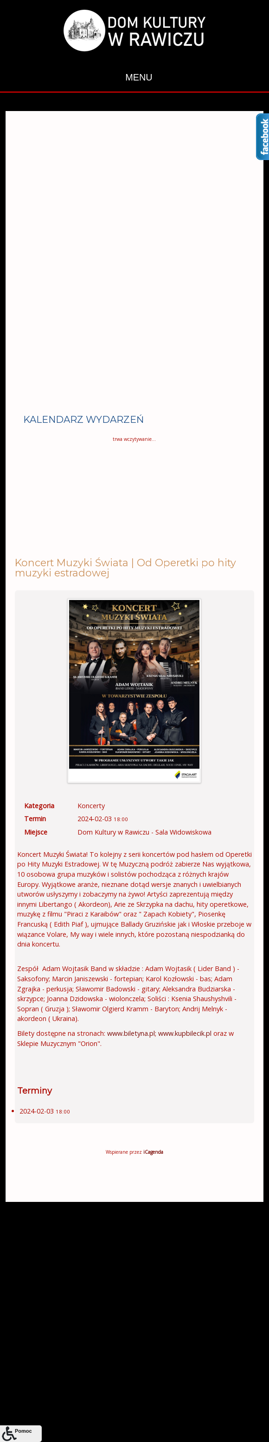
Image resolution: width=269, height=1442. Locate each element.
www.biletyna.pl (131, 1033)
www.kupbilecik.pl (184, 1033)
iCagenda (153, 1152)
